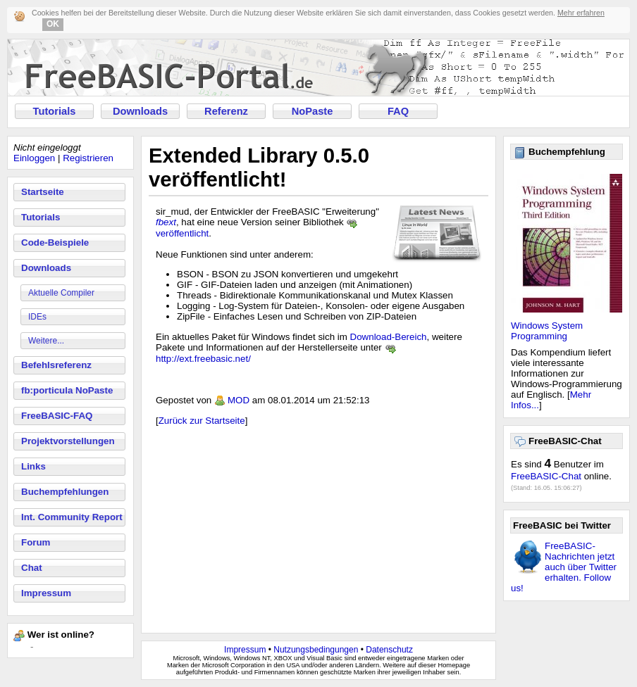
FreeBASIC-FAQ (56, 415)
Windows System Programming (547, 330)
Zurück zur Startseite (202, 420)
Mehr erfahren (581, 12)
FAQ (398, 111)
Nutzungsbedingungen (315, 650)
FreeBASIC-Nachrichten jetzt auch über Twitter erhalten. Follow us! (564, 567)
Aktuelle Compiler (61, 293)
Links (33, 466)
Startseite (42, 192)
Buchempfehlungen (65, 491)
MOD (238, 400)
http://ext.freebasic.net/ (203, 358)
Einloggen (34, 158)
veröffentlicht (182, 233)
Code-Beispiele (55, 242)
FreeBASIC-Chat (546, 476)
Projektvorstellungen (68, 441)
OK (53, 24)
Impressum (46, 593)
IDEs (37, 317)
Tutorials (54, 111)
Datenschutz (389, 650)
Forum (35, 542)
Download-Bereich (388, 337)
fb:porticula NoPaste (67, 390)
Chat (31, 567)
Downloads (140, 111)
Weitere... (46, 341)
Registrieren (88, 158)
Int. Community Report (72, 517)
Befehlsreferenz (56, 365)
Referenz (226, 111)
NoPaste (312, 111)
